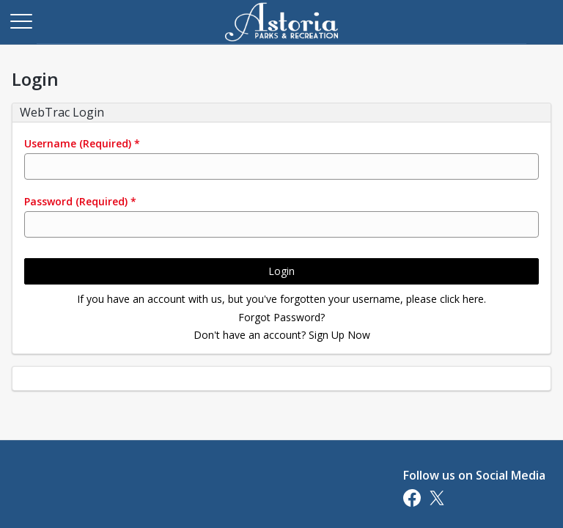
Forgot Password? (281, 317)
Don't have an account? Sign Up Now (282, 335)
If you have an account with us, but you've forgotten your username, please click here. (281, 299)
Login (281, 271)
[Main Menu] (20, 20)
